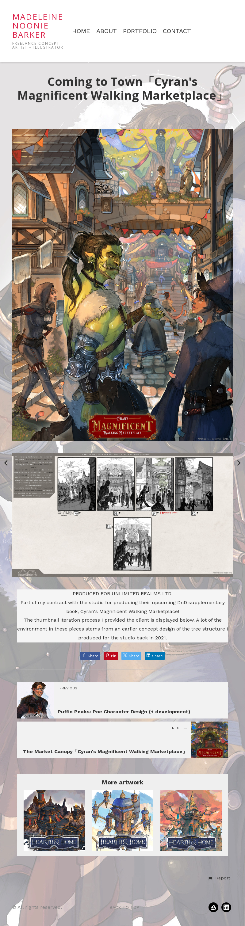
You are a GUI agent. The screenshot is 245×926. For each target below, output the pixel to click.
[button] (219, 878)
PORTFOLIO (140, 31)
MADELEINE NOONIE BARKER (37, 25)
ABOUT (106, 31)
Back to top (124, 907)
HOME (81, 31)
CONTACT (177, 31)
